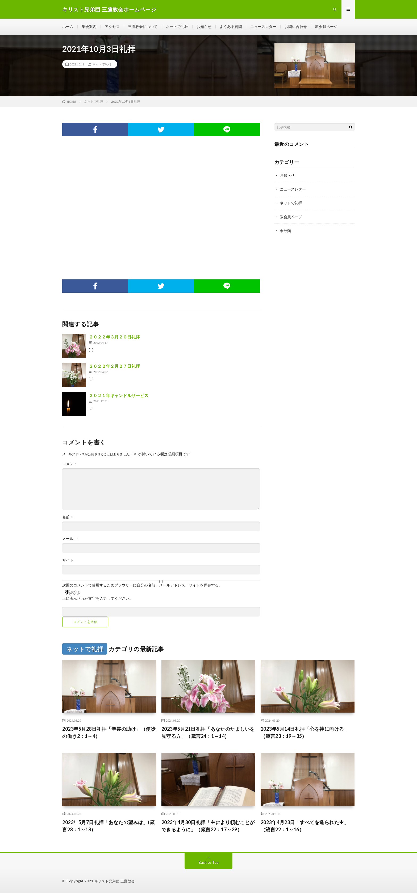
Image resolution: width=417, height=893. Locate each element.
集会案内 (89, 26)
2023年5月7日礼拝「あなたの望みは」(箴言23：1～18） (108, 825)
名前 (68, 517)
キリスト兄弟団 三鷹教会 (114, 881)
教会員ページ (326, 26)
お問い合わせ (296, 26)
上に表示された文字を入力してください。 (97, 598)
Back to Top (209, 862)
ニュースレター (263, 26)
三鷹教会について (143, 26)
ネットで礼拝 (177, 26)
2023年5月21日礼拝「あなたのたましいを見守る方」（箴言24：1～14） (208, 732)
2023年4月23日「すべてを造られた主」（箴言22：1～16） (305, 825)
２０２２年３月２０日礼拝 (114, 336)
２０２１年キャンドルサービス (118, 395)
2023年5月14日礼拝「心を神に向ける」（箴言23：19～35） (305, 732)
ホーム (67, 26)
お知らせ (204, 26)
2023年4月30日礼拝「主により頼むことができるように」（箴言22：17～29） (208, 825)
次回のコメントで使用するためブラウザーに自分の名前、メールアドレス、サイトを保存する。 (142, 585)
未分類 (285, 230)
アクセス (112, 26)
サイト (67, 560)
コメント (69, 464)
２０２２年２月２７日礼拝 (114, 366)
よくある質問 (231, 26)
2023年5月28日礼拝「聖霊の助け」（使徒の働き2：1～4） (109, 732)
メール (70, 538)
